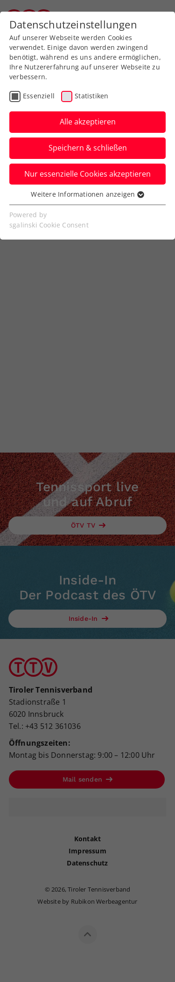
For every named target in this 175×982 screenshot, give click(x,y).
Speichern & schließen (88, 148)
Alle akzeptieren (88, 122)
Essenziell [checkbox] (39, 95)
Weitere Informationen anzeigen (87, 194)
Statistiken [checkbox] (91, 95)
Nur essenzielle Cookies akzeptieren (87, 174)
